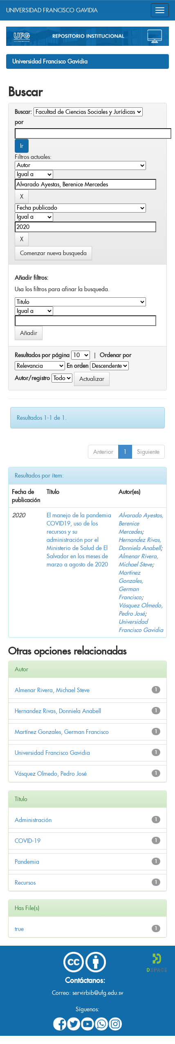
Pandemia (27, 861)
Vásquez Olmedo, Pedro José (51, 773)
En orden (77, 365)
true (19, 929)
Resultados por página (42, 355)
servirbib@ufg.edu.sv (97, 992)
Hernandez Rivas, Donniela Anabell (58, 711)
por (19, 122)
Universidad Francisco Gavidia (50, 61)
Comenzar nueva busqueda (53, 253)
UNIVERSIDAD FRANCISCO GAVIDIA (52, 10)
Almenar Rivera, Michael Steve (52, 690)
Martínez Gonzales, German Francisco (62, 732)
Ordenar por (115, 355)
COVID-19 (27, 841)
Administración (33, 820)
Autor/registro (32, 378)
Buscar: (23, 111)
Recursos (25, 882)
